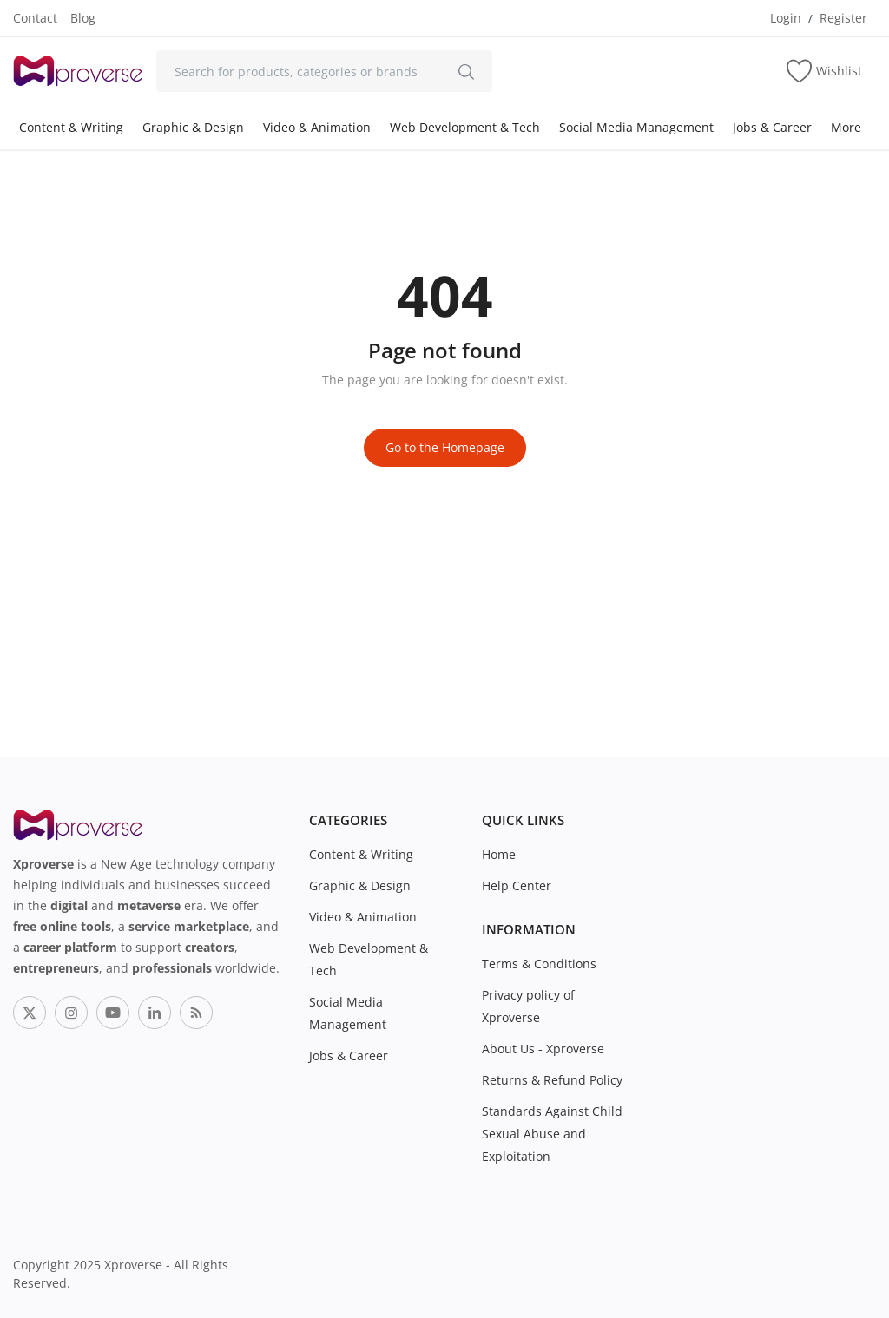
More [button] (846, 127)
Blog (82, 18)
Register (843, 18)
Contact (35, 18)
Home (499, 854)
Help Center (516, 885)
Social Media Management (636, 127)
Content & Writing (71, 127)
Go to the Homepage (444, 447)
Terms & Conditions (539, 963)
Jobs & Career (772, 127)
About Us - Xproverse (543, 1048)
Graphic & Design (193, 127)
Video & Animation (317, 127)
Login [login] (785, 18)
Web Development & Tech (465, 127)
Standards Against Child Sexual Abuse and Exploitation (552, 1133)
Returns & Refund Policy (552, 1080)
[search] (466, 71)
